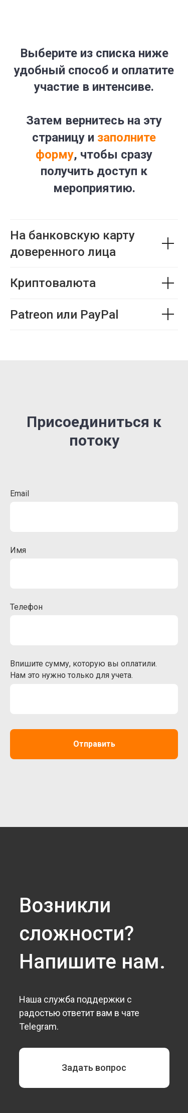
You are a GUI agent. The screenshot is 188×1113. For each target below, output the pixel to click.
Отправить (94, 744)
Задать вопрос (94, 1067)
